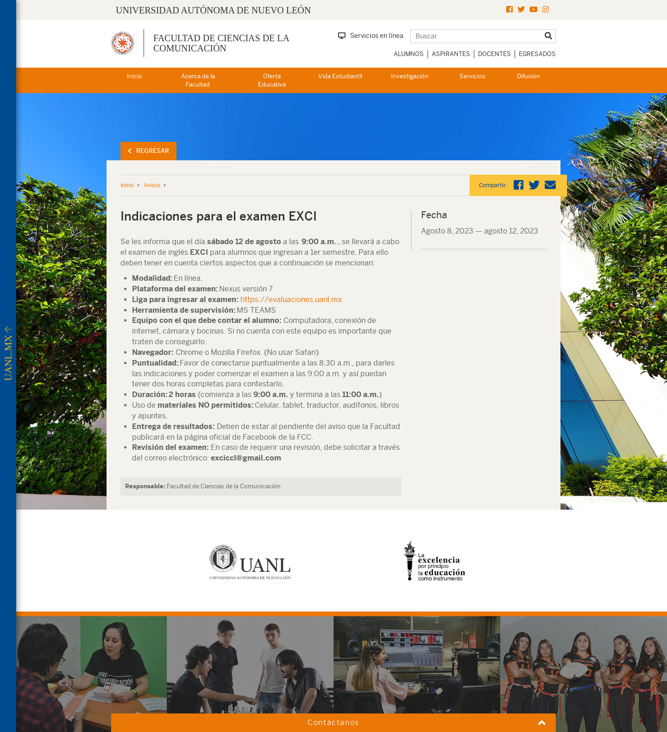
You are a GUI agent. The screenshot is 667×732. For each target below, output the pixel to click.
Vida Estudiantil (340, 76)
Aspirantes (451, 53)
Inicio (134, 76)
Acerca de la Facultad (198, 80)
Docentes (494, 53)
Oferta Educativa (272, 80)
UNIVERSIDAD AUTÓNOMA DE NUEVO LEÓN (213, 10)
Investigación (409, 76)
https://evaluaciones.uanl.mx (290, 299)
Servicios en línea (370, 35)
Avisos (152, 185)
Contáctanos (333, 722)
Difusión (528, 76)
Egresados (537, 53)
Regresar (148, 150)
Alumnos (409, 53)
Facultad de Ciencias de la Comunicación (221, 43)
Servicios (472, 76)
